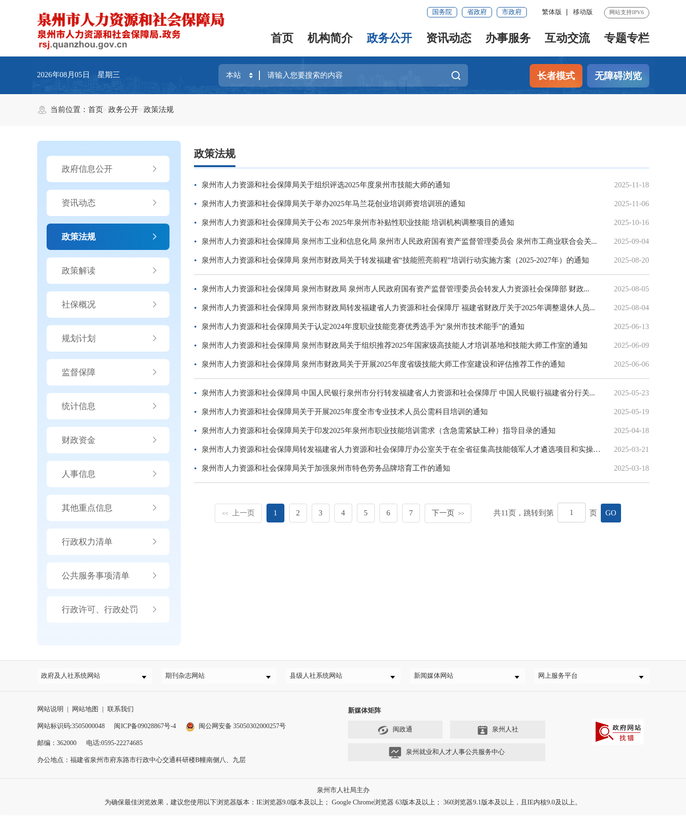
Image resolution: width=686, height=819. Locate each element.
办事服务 (508, 38)
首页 (282, 38)
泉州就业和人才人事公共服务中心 (446, 757)
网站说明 (50, 713)
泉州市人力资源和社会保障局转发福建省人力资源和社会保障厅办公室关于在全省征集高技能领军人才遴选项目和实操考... (404, 449)
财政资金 (110, 440)
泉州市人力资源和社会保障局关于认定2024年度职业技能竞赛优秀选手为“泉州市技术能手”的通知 (363, 326)
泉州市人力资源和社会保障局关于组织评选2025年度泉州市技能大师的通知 (326, 185)
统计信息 (110, 406)
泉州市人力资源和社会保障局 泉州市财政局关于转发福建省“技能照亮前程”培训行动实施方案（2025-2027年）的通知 (395, 260)
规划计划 (110, 338)
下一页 (448, 513)
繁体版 (552, 12)
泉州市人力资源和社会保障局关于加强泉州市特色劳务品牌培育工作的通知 (326, 468)
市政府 (512, 12)
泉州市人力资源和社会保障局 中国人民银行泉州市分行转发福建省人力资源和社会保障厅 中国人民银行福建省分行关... (398, 393)
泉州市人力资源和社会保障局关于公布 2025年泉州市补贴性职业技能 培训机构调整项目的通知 (358, 222)
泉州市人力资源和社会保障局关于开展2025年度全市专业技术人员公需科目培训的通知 (345, 412)
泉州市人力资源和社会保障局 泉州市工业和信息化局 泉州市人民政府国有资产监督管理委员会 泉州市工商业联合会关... (399, 241)
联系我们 (120, 713)
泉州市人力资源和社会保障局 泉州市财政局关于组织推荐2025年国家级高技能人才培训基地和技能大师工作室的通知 (395, 345)
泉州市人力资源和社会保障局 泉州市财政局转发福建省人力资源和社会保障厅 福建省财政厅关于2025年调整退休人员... (398, 308)
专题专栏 (626, 38)
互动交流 (567, 38)
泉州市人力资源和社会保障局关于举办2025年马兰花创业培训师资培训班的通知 (333, 204)
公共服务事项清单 (110, 575)
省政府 (477, 12)
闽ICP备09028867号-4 (145, 730)
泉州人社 (497, 734)
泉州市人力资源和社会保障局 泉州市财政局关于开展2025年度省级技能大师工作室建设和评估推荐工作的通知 (383, 364)
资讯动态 (448, 38)
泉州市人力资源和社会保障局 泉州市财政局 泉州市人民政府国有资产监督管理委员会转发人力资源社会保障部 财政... (395, 289)
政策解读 (110, 270)
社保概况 (110, 304)
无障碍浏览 (618, 76)
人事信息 (110, 474)
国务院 (442, 12)
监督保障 (110, 372)
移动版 (583, 12)
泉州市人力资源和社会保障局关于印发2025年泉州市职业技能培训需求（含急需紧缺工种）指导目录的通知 (379, 430)
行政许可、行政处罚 (110, 609)
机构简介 (330, 38)
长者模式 (556, 76)
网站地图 (85, 713)
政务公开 (389, 38)
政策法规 (159, 109)
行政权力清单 (110, 541)
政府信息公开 (110, 169)
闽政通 (395, 734)
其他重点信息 (110, 508)
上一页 (238, 513)
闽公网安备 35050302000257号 (236, 730)
